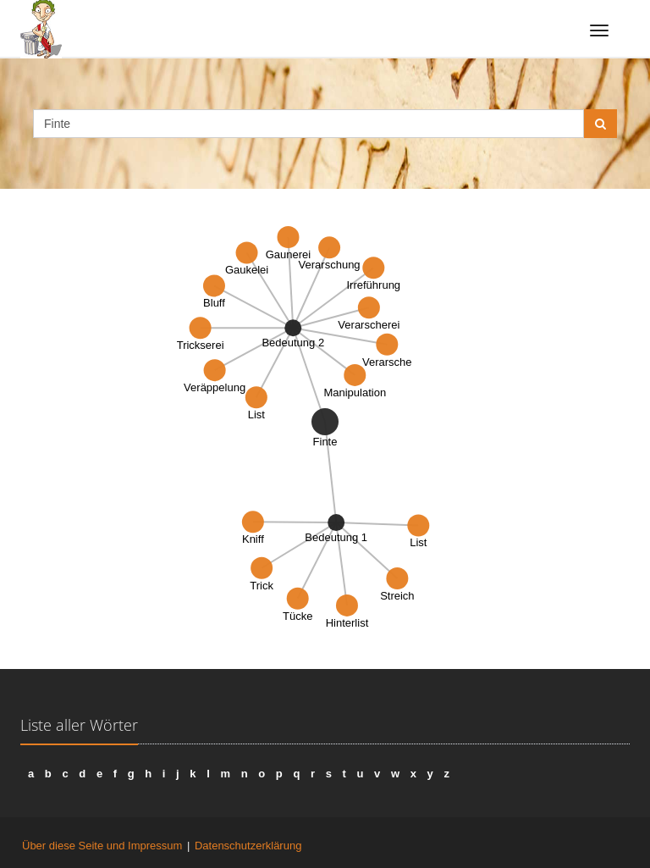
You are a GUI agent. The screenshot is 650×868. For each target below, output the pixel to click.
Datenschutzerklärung (248, 845)
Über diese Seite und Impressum (102, 845)
